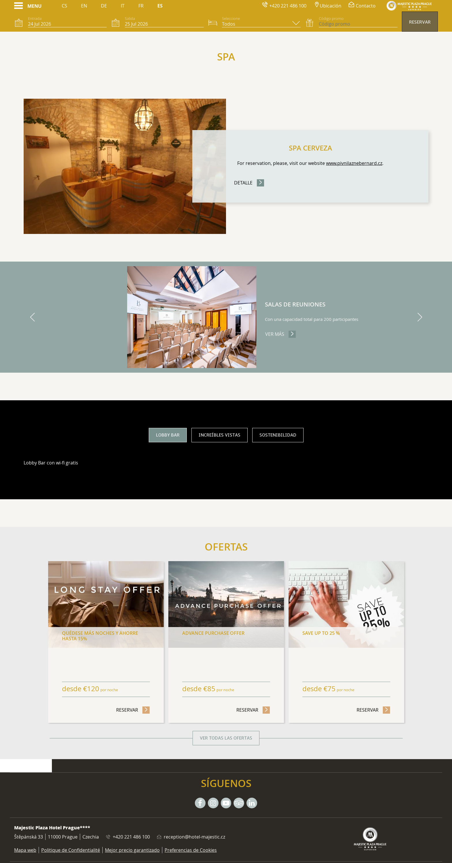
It (123, 6)
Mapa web (25, 850)
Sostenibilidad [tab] (277, 435)
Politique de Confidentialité (70, 850)
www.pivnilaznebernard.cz (354, 163)
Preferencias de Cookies (191, 850)
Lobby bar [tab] (168, 435)
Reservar (420, 22)
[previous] (32, 317)
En (84, 6)
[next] (419, 317)
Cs (64, 6)
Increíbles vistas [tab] (219, 435)
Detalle (243, 183)
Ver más (280, 334)
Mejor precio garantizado (132, 850)
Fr (141, 6)
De (104, 6)
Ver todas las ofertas (226, 738)
